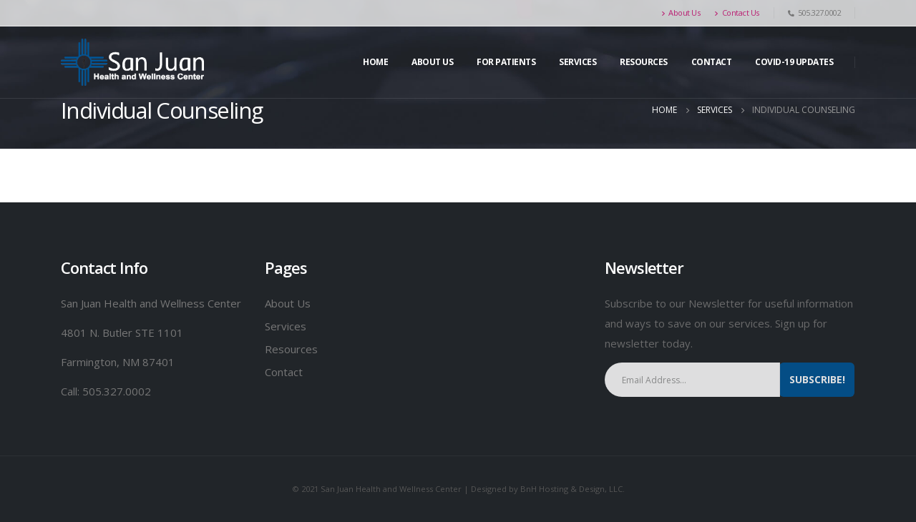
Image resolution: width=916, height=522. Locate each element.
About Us (681, 12)
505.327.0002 (116, 391)
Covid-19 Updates (794, 62)
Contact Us (736, 12)
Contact (711, 62)
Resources (644, 62)
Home (375, 62)
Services (285, 326)
